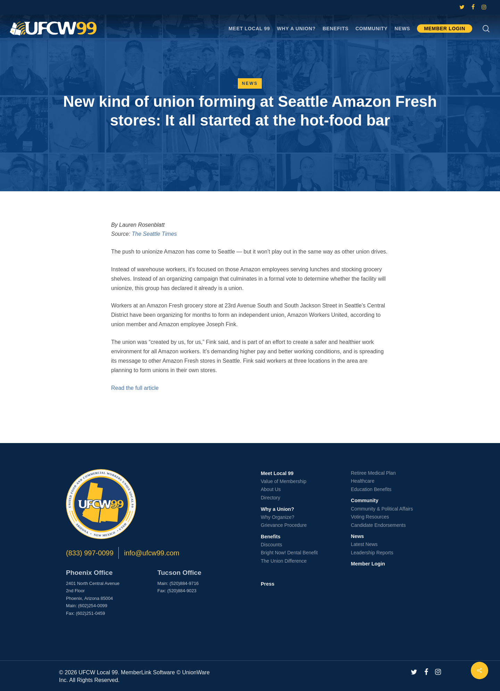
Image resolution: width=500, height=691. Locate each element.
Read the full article (135, 388)
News (250, 83)
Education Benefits (371, 489)
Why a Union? (277, 509)
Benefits (271, 536)
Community (364, 500)
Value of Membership (283, 481)
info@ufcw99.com (151, 553)
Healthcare (363, 481)
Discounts (271, 544)
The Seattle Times (154, 234)
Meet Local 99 (277, 473)
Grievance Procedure (284, 525)
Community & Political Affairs (382, 509)
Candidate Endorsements (378, 525)
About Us (271, 489)
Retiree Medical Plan (373, 473)
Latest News (364, 544)
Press (267, 584)
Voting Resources (370, 517)
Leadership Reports (372, 552)
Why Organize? (277, 517)
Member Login (368, 564)
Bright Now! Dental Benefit (289, 552)
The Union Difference (284, 561)
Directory (270, 497)
